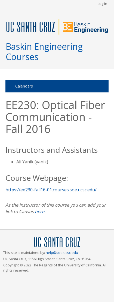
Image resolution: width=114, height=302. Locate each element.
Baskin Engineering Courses (44, 52)
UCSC (57, 242)
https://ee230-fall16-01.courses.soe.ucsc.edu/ (51, 190)
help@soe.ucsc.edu (62, 252)
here (39, 211)
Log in (102, 3)
